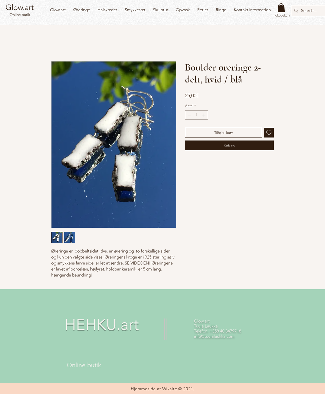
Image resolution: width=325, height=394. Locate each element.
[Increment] (204, 115)
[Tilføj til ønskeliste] (269, 133)
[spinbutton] (196, 115)
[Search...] (309, 10)
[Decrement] (189, 115)
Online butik (19, 14)
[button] (281, 7)
